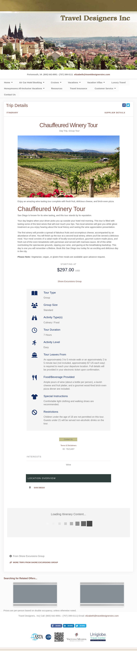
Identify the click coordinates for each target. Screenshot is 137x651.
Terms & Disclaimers (68, 446)
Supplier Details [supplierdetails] (115, 113)
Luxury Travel (118, 82)
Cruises (55, 82)
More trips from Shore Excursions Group (34, 562)
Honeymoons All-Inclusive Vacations (23, 88)
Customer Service (104, 88)
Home (7, 82)
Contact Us (10, 94)
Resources (56, 88)
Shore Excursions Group (70, 281)
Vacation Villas (94, 82)
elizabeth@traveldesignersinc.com (92, 74)
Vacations (73, 82)
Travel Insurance (78, 88)
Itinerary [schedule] (12, 113)
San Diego (39, 488)
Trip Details (17, 105)
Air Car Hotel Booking (30, 82)
